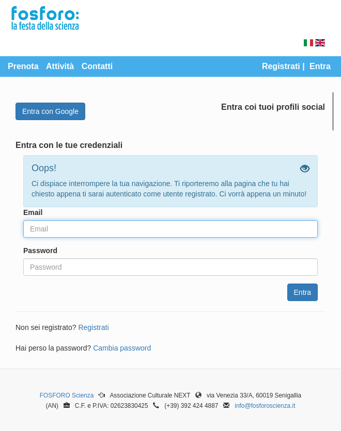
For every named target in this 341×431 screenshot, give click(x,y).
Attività (60, 66)
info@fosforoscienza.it (265, 405)
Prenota (23, 66)
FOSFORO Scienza (67, 395)
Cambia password (122, 348)
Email (32, 212)
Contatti (97, 66)
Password (40, 250)
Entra (320, 66)
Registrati (281, 66)
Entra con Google (50, 111)
